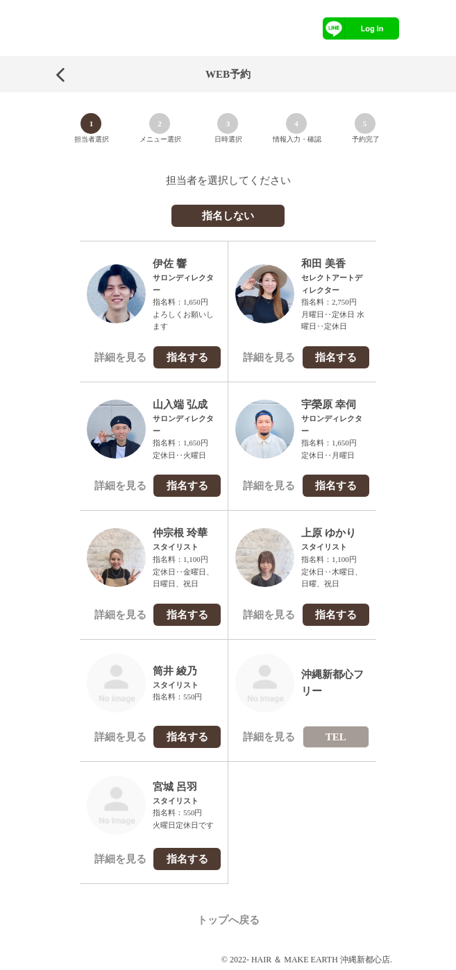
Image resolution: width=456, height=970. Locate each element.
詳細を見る (120, 357)
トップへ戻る (228, 920)
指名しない (228, 215)
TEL (336, 736)
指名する (187, 357)
